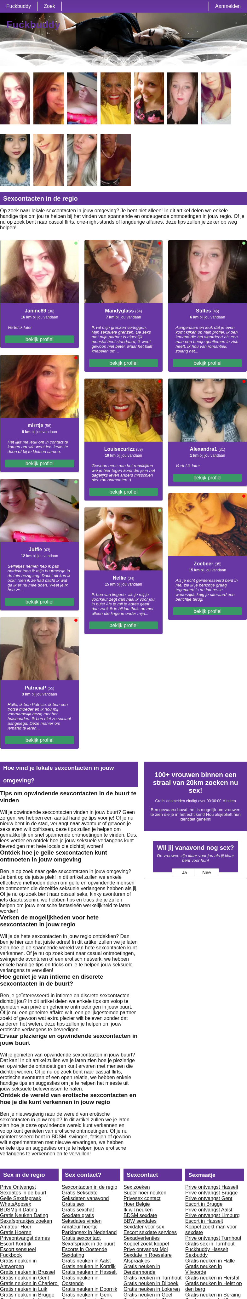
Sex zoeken (136, 1187)
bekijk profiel (40, 339)
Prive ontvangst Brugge (211, 1192)
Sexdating (73, 1255)
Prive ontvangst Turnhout (213, 1238)
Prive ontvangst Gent (208, 1198)
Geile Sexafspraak (20, 1198)
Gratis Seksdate (80, 1192)
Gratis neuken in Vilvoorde (203, 1269)
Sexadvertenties (141, 1238)
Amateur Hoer (16, 1226)
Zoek (49, 6)
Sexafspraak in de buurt (88, 1243)
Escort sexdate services (150, 1232)
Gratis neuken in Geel (147, 1294)
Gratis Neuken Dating (24, 1215)
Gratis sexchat (78, 1209)
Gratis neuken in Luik (23, 1289)
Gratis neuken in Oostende (80, 1280)
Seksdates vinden (81, 1221)
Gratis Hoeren (16, 1232)
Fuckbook (11, 1255)
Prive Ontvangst (18, 1187)
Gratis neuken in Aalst (86, 1260)
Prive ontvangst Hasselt (211, 1187)
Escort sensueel (18, 1249)
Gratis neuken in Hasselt (89, 1272)
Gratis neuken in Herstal (212, 1277)
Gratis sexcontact (81, 1238)
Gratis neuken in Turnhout (152, 1277)
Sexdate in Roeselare (147, 1255)
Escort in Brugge (203, 1204)
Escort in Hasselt (204, 1221)
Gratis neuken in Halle (210, 1260)
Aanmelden (228, 6)
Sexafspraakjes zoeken (26, 1221)
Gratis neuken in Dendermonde (141, 1269)
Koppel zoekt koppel (146, 1243)
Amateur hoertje (80, 1226)
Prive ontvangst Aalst (208, 1209)
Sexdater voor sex (143, 1226)
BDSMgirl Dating (18, 1209)
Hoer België (136, 1204)
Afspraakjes (136, 1260)
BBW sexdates (140, 1221)
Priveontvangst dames (25, 1238)
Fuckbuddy (18, 6)
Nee (206, 872)
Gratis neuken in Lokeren (151, 1289)
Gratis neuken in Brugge (27, 1294)
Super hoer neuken (144, 1192)
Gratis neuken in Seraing (213, 1294)
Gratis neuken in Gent (24, 1277)
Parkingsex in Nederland (89, 1232)
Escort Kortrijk (16, 1243)
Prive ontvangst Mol (145, 1249)
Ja (184, 872)
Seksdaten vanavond (85, 1198)
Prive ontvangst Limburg (212, 1215)
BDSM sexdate (140, 1215)
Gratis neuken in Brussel (27, 1272)
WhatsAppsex (15, 1204)
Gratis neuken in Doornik (89, 1289)
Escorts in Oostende (84, 1249)
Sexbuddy (196, 1255)
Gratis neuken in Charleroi (29, 1283)
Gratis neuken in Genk (87, 1294)
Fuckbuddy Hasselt (206, 1249)
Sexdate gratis (78, 1215)
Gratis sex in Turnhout (210, 1243)
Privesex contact (141, 1198)
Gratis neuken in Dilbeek (150, 1283)
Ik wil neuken (138, 1209)
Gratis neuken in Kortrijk (89, 1266)
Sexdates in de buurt (23, 1192)
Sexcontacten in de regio (89, 1187)
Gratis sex (73, 1204)
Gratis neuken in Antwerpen (18, 1263)
